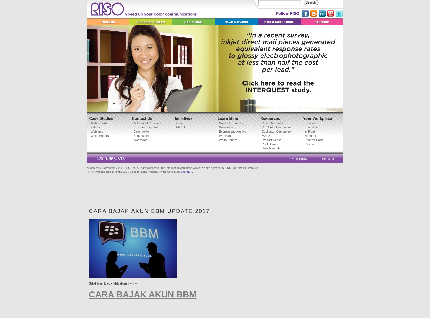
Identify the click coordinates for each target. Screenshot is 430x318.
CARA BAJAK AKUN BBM (142, 294)
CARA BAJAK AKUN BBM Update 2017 (149, 211)
